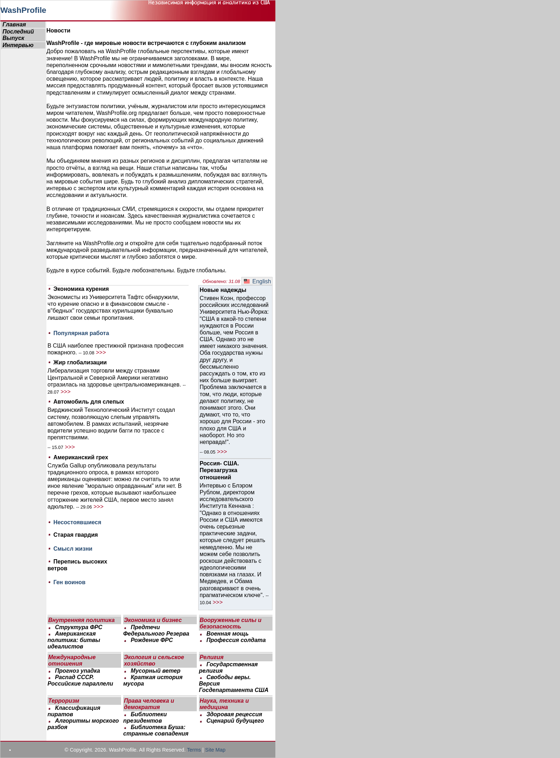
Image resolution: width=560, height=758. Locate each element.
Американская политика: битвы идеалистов (74, 640)
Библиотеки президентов (145, 717)
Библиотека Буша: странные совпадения (156, 730)
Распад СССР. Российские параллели (80, 680)
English (257, 281)
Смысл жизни (72, 549)
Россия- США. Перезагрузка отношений (219, 470)
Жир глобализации (79, 362)
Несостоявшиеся (77, 522)
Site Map (215, 750)
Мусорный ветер (154, 671)
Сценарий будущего (234, 721)
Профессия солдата (235, 640)
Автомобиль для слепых (88, 402)
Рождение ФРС (151, 640)
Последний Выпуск (18, 35)
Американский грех (80, 457)
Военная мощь (227, 634)
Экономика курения (81, 289)
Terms (194, 750)
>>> (101, 352)
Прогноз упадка (76, 671)
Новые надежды (223, 290)
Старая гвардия (75, 535)
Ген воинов (69, 582)
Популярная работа (81, 333)
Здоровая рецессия (233, 714)
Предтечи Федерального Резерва (156, 630)
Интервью (18, 45)
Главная (14, 24)
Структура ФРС (78, 627)
